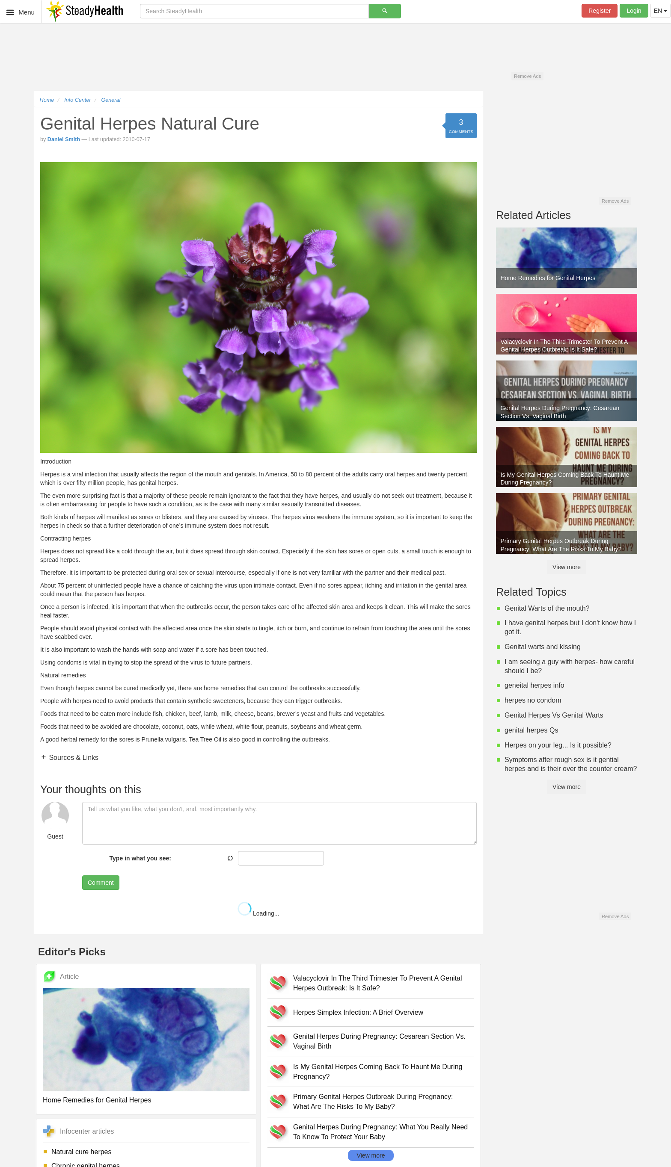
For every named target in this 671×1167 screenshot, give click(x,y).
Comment (101, 882)
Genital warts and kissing (543, 646)
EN (660, 10)
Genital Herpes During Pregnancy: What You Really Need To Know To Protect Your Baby (380, 1131)
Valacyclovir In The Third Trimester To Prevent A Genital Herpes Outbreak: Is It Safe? (377, 983)
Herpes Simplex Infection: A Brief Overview (358, 1012)
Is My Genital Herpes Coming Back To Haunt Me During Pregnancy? (377, 1071)
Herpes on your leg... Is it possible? (558, 745)
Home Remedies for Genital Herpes (97, 1100)
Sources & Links (72, 757)
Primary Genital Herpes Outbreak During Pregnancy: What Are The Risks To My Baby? (373, 1101)
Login (633, 10)
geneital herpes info (534, 685)
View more (371, 1155)
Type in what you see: (140, 858)
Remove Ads (527, 76)
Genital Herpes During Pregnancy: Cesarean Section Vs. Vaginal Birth (379, 1041)
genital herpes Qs (531, 730)
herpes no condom (533, 700)
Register (599, 10)
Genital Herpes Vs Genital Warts (554, 715)
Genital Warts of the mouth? (547, 608)
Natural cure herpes (81, 1151)
